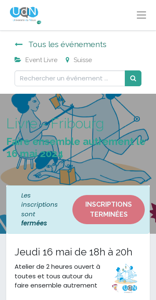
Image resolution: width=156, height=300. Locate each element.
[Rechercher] (133, 78)
